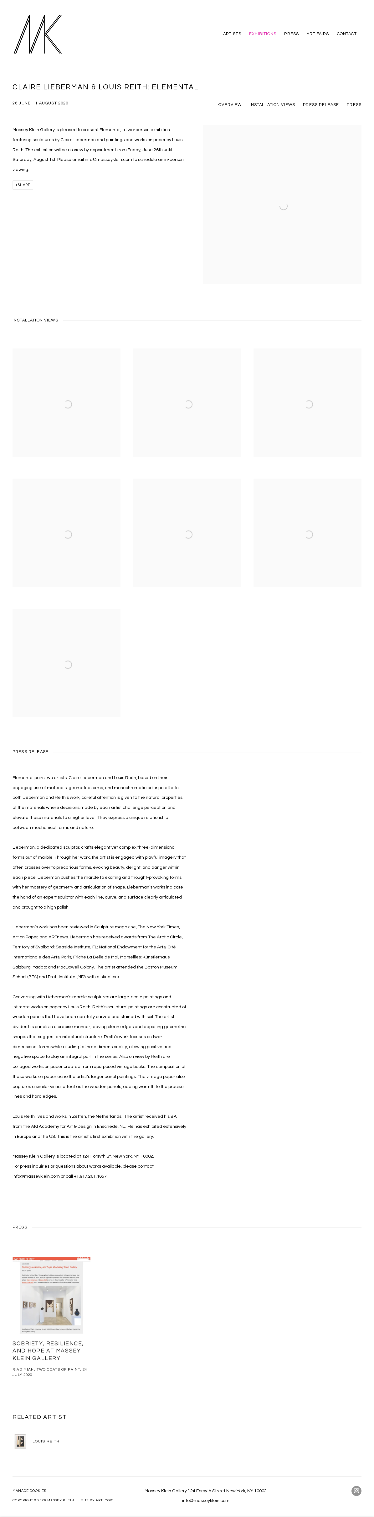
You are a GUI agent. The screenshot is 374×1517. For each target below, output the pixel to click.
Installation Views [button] (272, 105)
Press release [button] (321, 105)
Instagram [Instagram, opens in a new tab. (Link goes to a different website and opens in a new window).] (356, 1491)
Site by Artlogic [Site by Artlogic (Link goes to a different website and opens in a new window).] (97, 1500)
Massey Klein (38, 34)
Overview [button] (230, 105)
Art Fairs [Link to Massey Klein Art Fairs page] (318, 34)
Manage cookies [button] (29, 1491)
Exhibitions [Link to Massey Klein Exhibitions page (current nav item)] (263, 34)
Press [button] (354, 105)
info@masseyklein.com (36, 1176)
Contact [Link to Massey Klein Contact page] (347, 34)
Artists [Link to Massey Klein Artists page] (232, 34)
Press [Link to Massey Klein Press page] (291, 34)
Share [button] (24, 185)
